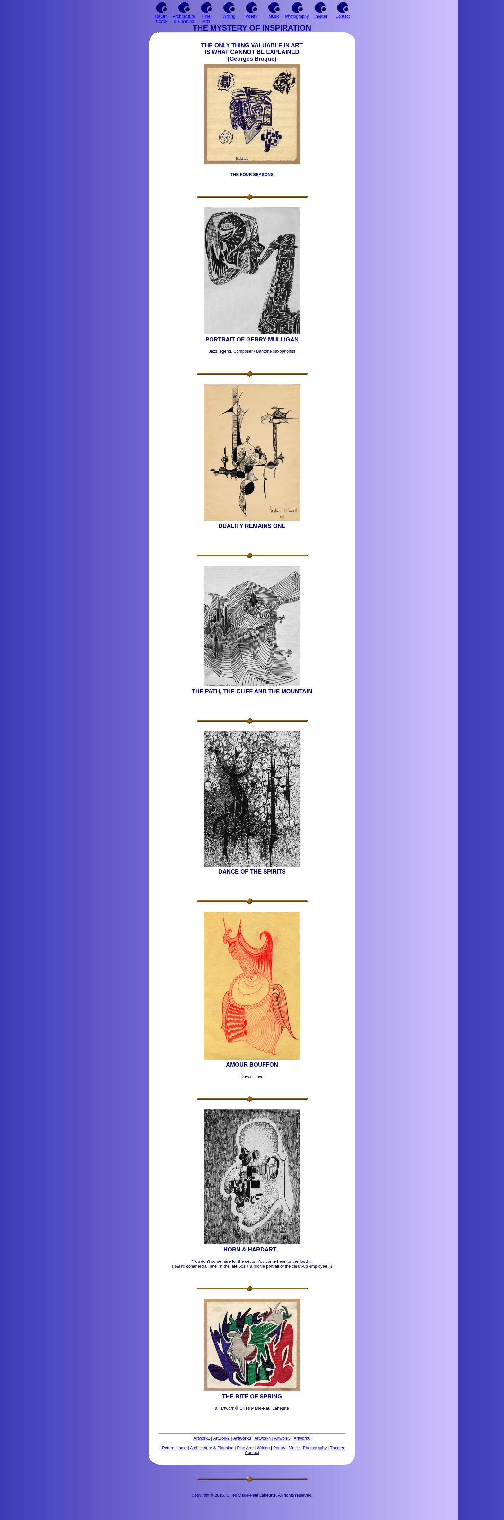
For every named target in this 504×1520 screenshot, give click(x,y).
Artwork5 (282, 1438)
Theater (337, 1447)
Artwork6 (302, 1438)
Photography (315, 1447)
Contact (252, 1452)
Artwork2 (221, 1438)
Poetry (279, 1447)
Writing (263, 1447)
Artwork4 (262, 1438)
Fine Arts (245, 1447)
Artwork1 (202, 1438)
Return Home (174, 1447)
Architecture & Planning (212, 1447)
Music (294, 1447)
